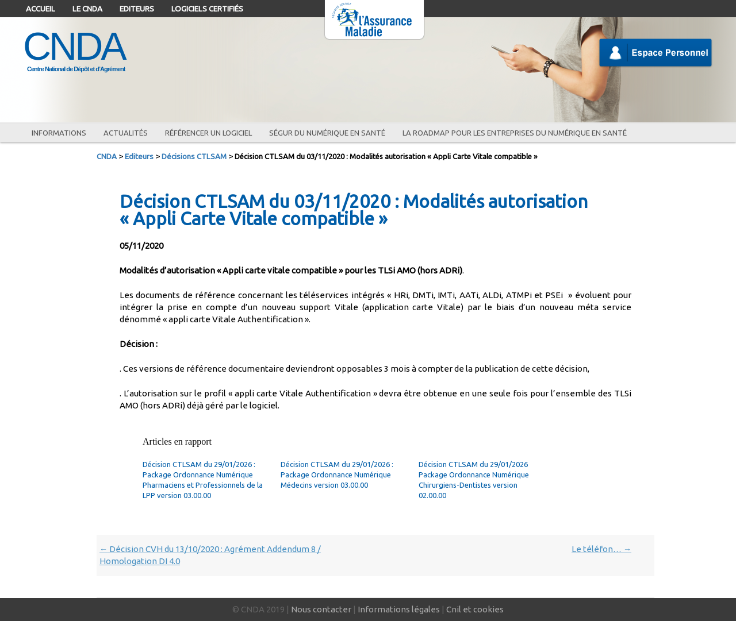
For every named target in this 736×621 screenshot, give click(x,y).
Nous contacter (321, 609)
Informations (59, 133)
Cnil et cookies (475, 609)
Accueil (40, 8)
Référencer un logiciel (208, 133)
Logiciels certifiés (207, 8)
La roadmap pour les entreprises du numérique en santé (514, 133)
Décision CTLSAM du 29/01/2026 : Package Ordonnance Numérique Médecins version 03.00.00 (337, 474)
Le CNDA (87, 8)
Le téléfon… (601, 549)
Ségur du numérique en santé (327, 133)
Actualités (125, 133)
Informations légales (399, 609)
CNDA (74, 46)
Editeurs (137, 8)
